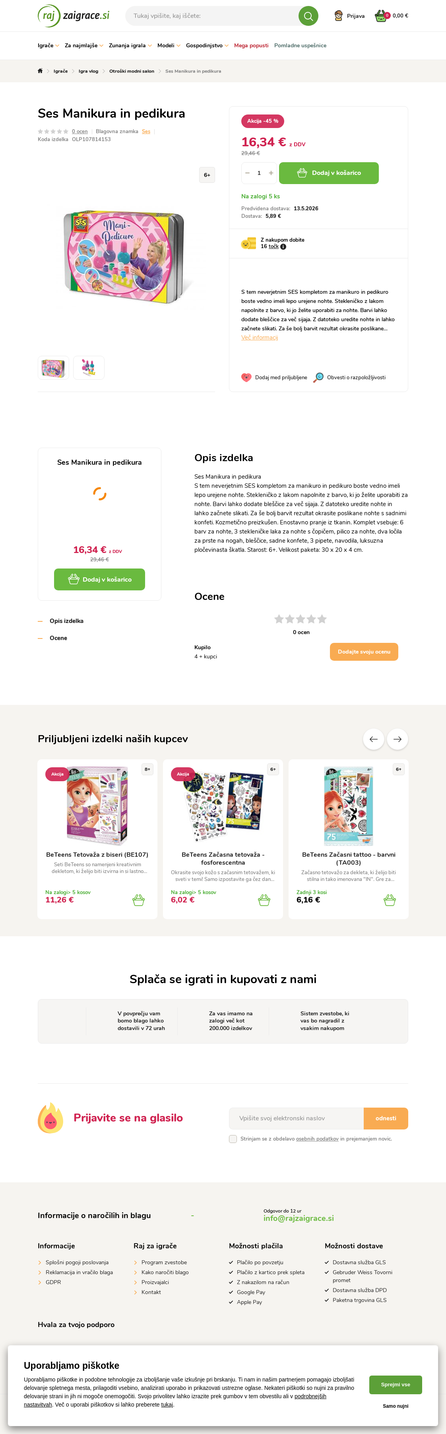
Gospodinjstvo (207, 45)
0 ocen (80, 131)
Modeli (168, 45)
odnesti (386, 1118)
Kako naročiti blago (165, 1272)
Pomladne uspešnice (300, 45)
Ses (146, 131)
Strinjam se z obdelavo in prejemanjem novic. (316, 1139)
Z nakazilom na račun (263, 1282)
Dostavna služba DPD (360, 1290)
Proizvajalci (155, 1282)
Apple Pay (249, 1302)
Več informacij (259, 338)
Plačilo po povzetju (260, 1262)
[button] (271, 173)
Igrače (48, 45)
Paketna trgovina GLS (360, 1300)
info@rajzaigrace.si (299, 1218)
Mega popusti (251, 45)
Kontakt (151, 1292)
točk (274, 246)
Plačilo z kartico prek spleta (270, 1272)
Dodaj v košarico (329, 173)
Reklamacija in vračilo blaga (79, 1272)
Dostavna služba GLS (359, 1262)
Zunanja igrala (130, 45)
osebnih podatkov (317, 1139)
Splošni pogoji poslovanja (77, 1262)
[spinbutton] (259, 173)
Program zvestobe (164, 1262)
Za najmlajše (84, 45)
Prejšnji (373, 739)
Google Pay (251, 1292)
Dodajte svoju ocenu (364, 652)
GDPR (53, 1282)
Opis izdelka (66, 621)
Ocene (58, 638)
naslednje (397, 739)
